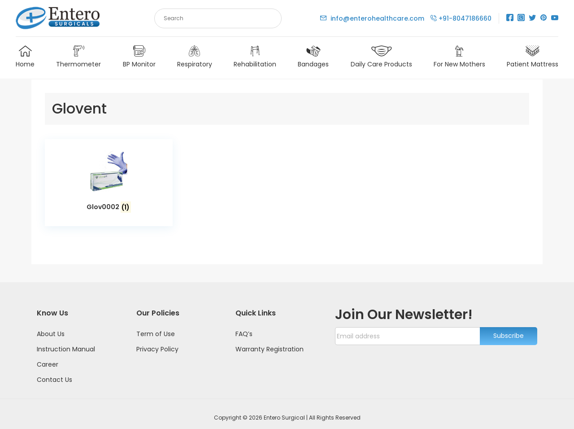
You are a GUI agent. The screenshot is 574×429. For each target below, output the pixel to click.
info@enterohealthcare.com (373, 18)
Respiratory (194, 57)
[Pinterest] (543, 18)
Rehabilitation (255, 57)
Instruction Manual (66, 341)
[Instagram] (521, 18)
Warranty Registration (269, 341)
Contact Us (54, 372)
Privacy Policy (157, 341)
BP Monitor (139, 57)
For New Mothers (459, 57)
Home (25, 57)
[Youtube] (554, 18)
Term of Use (155, 326)
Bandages (313, 57)
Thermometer (78, 57)
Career (47, 356)
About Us (51, 326)
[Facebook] (509, 18)
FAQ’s (243, 326)
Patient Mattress (532, 57)
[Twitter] (532, 18)
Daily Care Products (381, 57)
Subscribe (508, 328)
